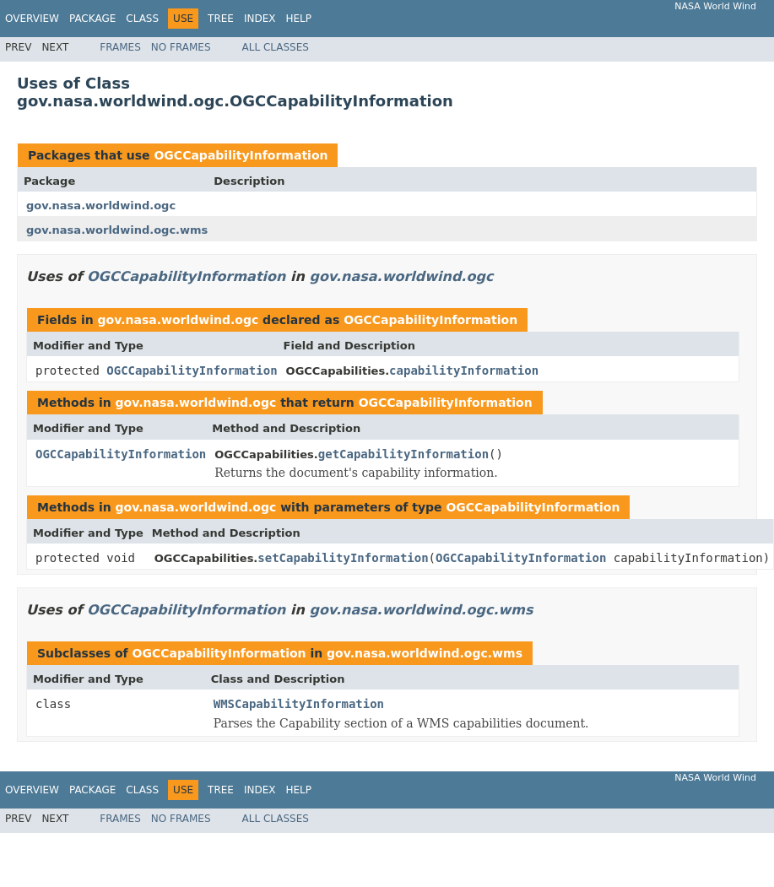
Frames (120, 47)
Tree (221, 18)
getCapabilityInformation (403, 454)
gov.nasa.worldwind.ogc (101, 205)
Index (260, 18)
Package (92, 18)
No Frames (181, 47)
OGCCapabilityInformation (240, 155)
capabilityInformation (464, 370)
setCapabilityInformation (342, 558)
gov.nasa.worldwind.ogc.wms (117, 230)
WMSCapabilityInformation (299, 704)
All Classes (275, 47)
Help (298, 18)
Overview (32, 18)
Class (142, 18)
